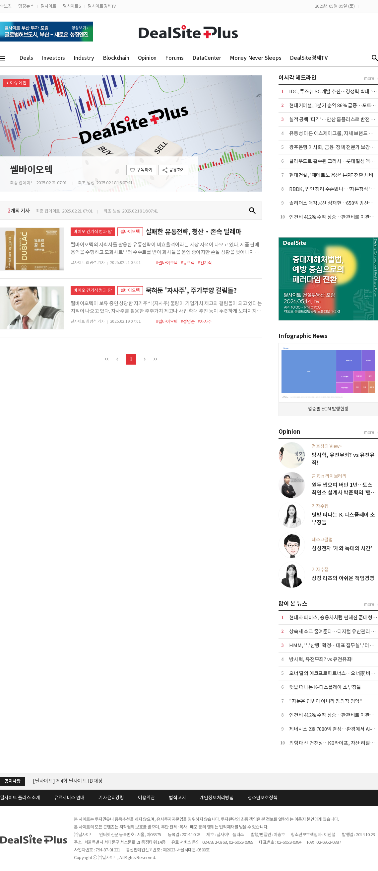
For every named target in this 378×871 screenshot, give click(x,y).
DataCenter (206, 57)
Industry (84, 57)
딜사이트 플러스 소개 (20, 798)
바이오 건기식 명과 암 (93, 231)
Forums (174, 57)
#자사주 (205, 321)
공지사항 (12, 781)
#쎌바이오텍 (167, 263)
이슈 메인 (18, 83)
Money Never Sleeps (255, 57)
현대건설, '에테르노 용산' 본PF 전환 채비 (331, 175)
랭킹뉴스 (26, 6)
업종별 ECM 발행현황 (328, 409)
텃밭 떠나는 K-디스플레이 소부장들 (325, 687)
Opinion (147, 57)
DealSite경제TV (313, 57)
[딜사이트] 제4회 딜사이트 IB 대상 (68, 781)
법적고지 (177, 798)
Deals (26, 57)
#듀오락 (188, 263)
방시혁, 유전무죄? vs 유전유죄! (321, 659)
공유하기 (177, 170)
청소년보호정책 (263, 798)
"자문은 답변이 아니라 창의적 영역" (325, 701)
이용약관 (146, 798)
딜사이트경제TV (102, 6)
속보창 (6, 6)
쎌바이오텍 (31, 170)
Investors (53, 57)
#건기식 (205, 263)
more (369, 78)
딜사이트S (72, 6)
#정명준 (188, 321)
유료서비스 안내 (69, 798)
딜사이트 (48, 6)
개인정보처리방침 (216, 798)
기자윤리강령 (111, 798)
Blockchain (116, 57)
